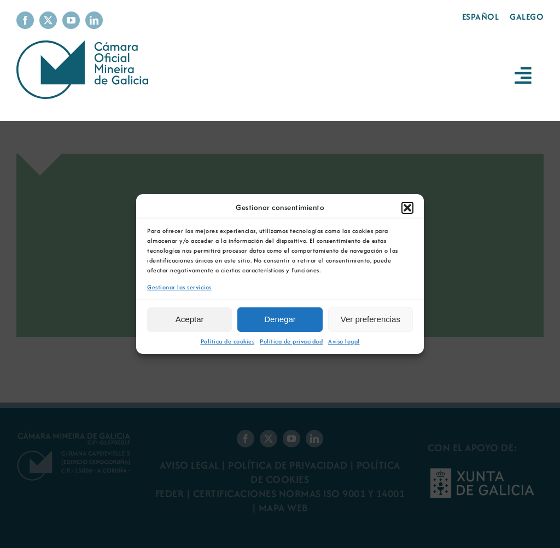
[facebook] (25, 20)
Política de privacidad (291, 341)
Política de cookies (228, 341)
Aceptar (190, 319)
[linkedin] (94, 20)
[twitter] (48, 20)
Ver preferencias (370, 319)
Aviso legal (344, 341)
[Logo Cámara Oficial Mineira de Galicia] (84, 46)
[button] (407, 207)
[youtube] (71, 20)
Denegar (280, 319)
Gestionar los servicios (179, 287)
